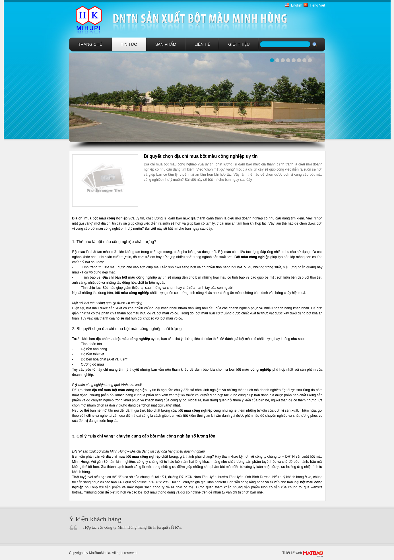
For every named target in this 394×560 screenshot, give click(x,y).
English (296, 5)
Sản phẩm (165, 44)
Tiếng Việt (317, 5)
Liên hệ (202, 44)
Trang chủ (90, 44)
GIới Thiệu (239, 44)
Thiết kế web (292, 553)
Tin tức (129, 44)
